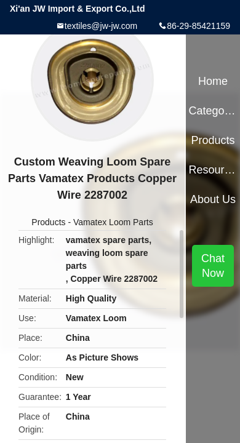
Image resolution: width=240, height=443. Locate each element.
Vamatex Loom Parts (113, 222)
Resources (212, 170)
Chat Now (213, 265)
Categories (212, 111)
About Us (213, 199)
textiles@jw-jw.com (101, 26)
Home (213, 81)
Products (48, 222)
